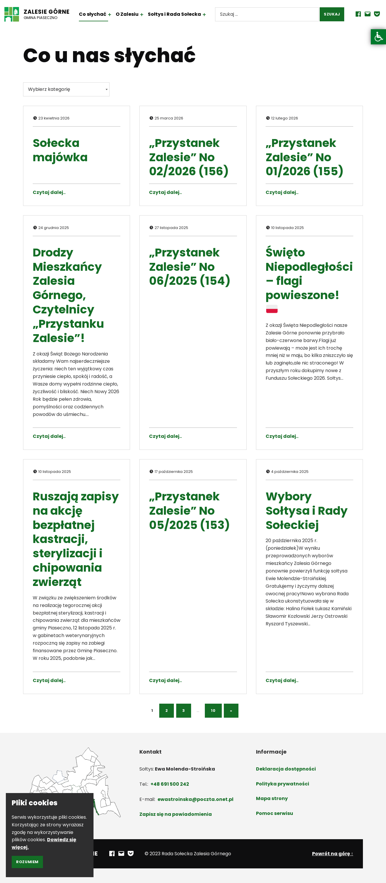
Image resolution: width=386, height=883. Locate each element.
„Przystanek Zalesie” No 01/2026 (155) (305, 157)
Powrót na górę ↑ (332, 853)
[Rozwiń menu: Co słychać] (114, 14)
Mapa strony (272, 798)
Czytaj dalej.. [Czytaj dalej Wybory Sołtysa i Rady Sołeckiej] (282, 680)
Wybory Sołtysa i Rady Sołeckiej (307, 510)
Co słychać (97, 14)
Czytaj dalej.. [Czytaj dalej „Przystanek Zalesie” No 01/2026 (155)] (282, 192)
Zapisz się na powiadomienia (175, 814)
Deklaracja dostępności (286, 769)
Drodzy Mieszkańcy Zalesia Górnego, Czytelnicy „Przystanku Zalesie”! (68, 295)
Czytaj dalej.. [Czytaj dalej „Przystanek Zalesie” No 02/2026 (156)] (165, 192)
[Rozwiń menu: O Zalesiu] (146, 14)
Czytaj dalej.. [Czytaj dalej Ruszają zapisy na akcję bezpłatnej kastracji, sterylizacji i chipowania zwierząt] (49, 680)
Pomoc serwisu (274, 813)
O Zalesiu (132, 14)
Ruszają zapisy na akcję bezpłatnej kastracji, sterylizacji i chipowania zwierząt (76, 539)
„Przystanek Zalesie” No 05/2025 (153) (189, 510)
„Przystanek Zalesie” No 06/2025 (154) (190, 266)
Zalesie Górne (51, 12)
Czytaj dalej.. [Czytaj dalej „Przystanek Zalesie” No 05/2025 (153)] (165, 680)
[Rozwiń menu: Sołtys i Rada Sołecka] (209, 14)
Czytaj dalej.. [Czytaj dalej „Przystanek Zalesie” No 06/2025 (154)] (165, 436)
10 (213, 710)
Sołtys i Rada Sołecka (179, 14)
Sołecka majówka (60, 150)
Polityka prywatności (282, 783)
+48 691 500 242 (169, 784)
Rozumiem (27, 861)
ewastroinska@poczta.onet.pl (195, 799)
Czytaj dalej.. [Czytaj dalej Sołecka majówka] (49, 192)
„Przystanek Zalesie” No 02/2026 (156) (189, 157)
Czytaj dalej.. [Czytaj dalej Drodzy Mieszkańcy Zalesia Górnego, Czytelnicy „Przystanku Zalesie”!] (49, 436)
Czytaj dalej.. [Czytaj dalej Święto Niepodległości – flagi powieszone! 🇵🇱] (282, 436)
